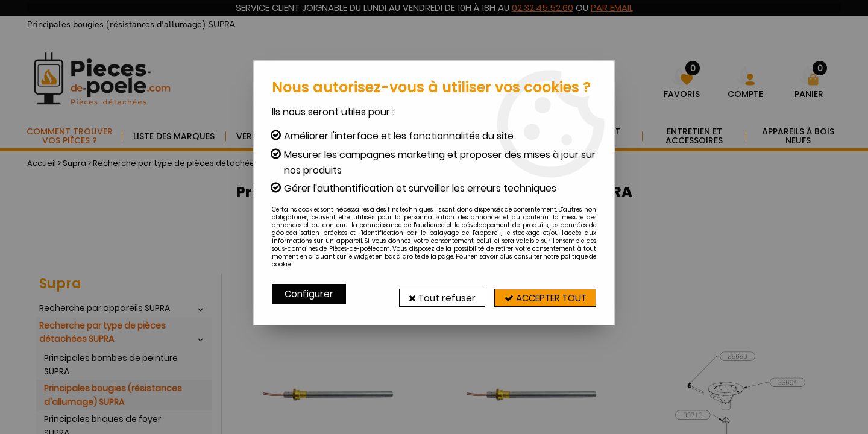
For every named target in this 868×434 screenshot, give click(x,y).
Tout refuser (426, 294)
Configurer (310, 294)
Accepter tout (539, 294)
